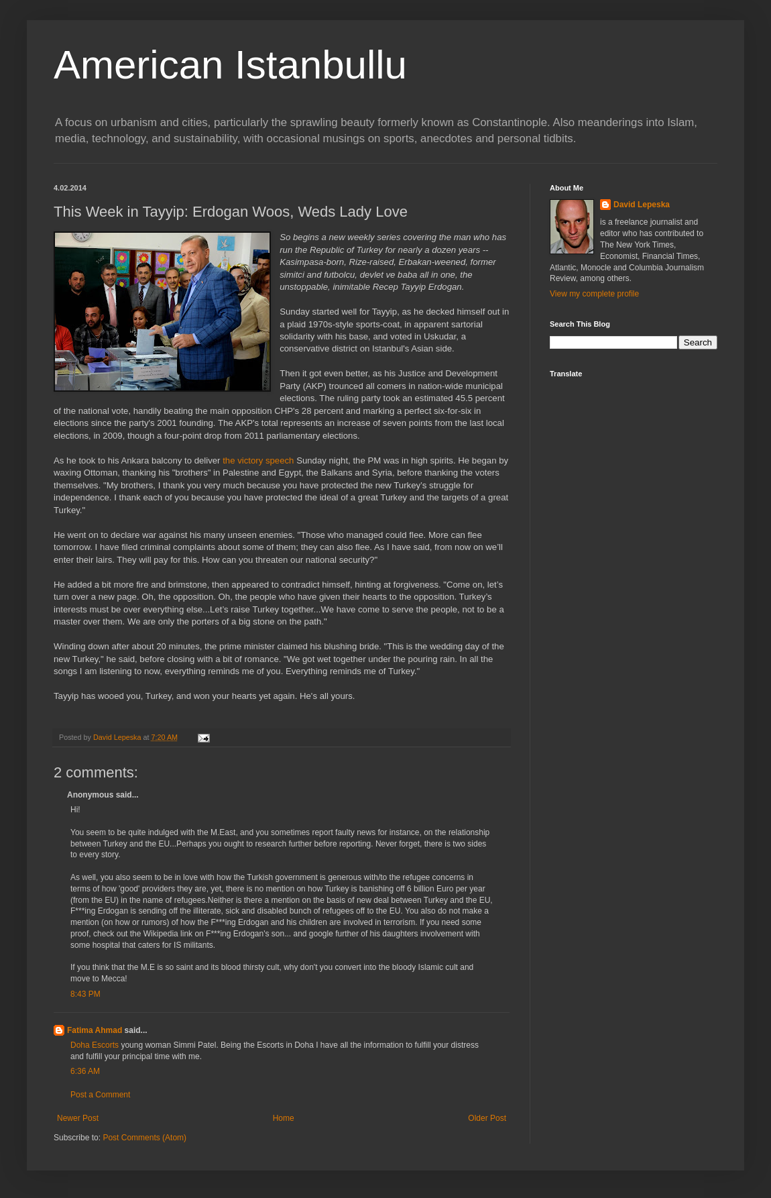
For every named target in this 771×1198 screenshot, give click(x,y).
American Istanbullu (230, 64)
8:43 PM (85, 994)
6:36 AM (85, 1071)
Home (283, 1118)
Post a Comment (100, 1094)
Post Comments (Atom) (144, 1137)
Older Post (487, 1118)
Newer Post (78, 1118)
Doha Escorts (95, 1045)
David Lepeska (641, 204)
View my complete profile (594, 293)
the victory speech (258, 460)
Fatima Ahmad (94, 1030)
